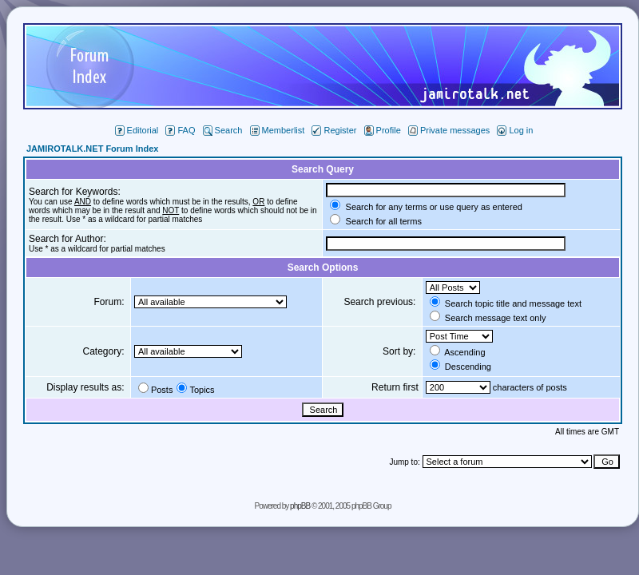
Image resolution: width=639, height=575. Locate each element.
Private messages (449, 130)
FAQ (180, 130)
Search (223, 130)
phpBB (300, 506)
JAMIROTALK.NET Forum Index (92, 148)
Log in (515, 130)
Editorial (137, 130)
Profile (382, 130)
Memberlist (277, 130)
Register (334, 130)
